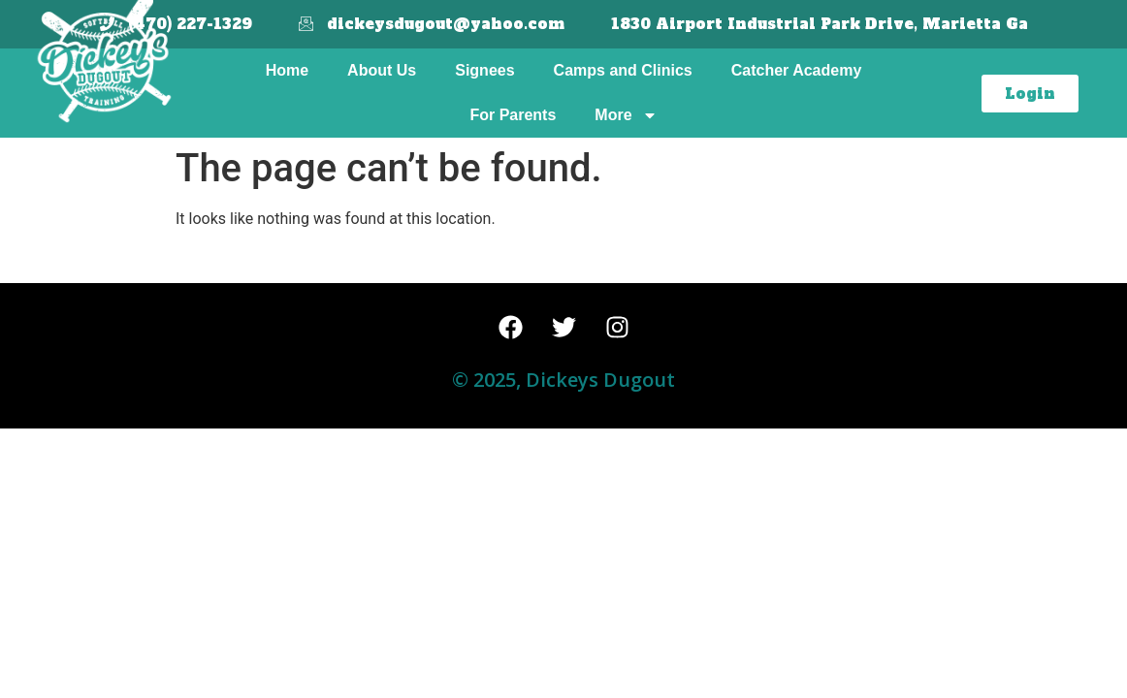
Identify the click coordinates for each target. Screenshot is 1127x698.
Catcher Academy (796, 70)
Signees (484, 70)
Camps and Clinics (623, 70)
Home (287, 70)
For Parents (512, 115)
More (626, 115)
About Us (381, 70)
